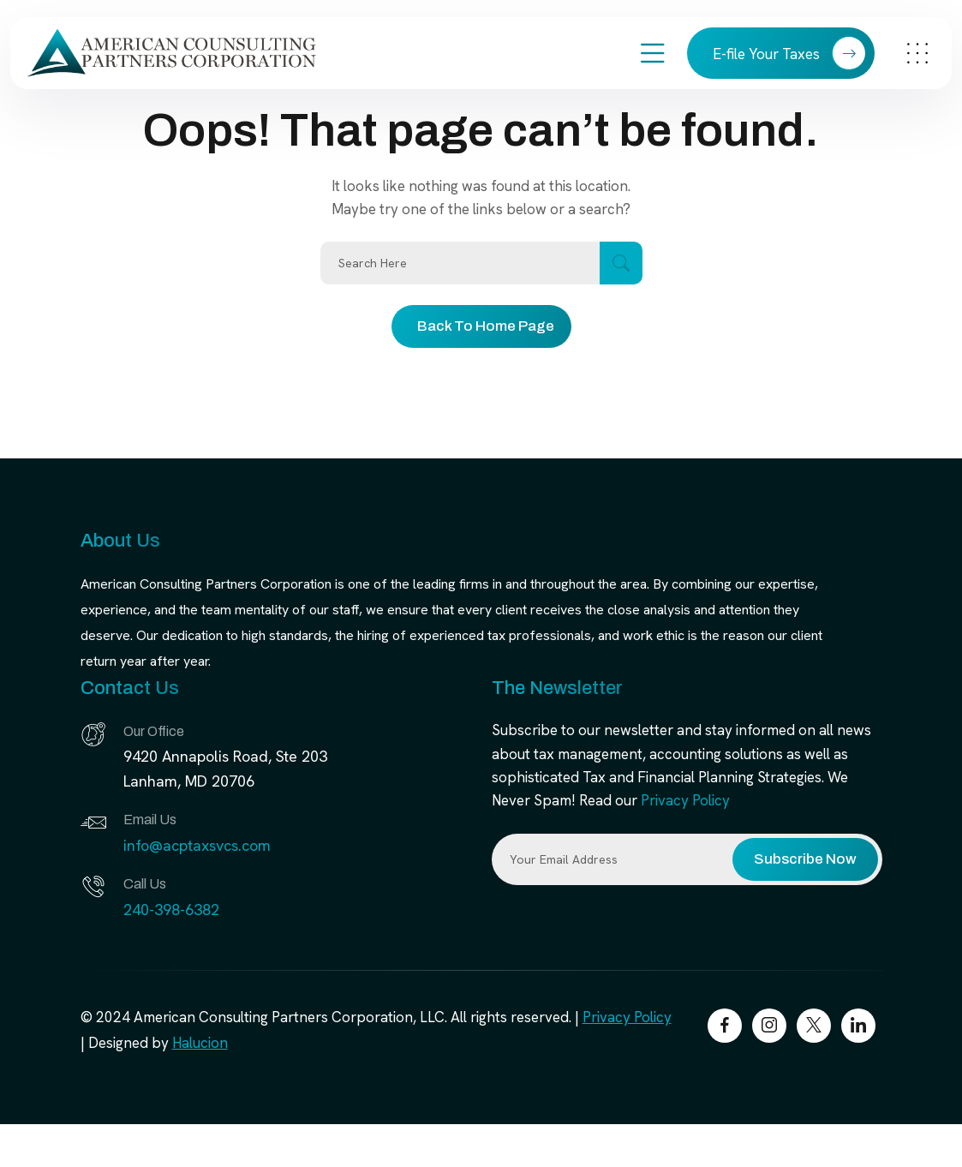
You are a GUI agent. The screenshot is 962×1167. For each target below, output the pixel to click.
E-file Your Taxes (789, 53)
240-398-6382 (171, 909)
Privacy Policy (685, 800)
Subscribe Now (805, 859)
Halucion (200, 1042)
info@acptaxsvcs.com (197, 845)
